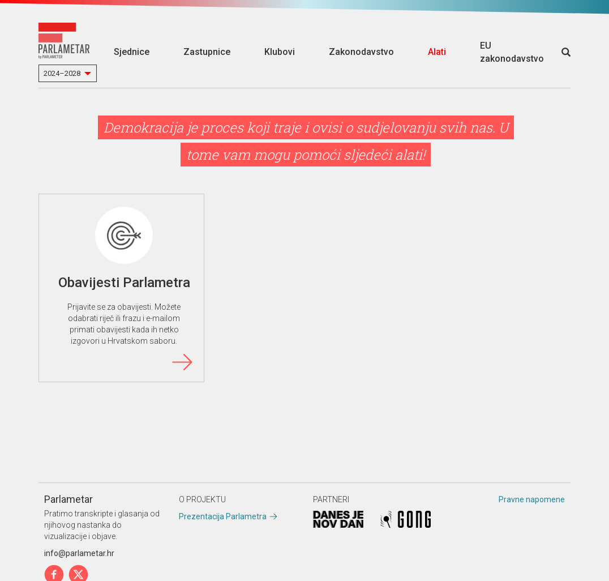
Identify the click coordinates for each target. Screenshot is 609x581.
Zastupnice (206, 51)
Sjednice (131, 51)
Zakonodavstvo (361, 51)
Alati (437, 51)
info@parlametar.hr (79, 553)
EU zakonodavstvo (512, 52)
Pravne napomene (532, 499)
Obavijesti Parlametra (121, 288)
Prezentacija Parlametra (223, 516)
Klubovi (279, 51)
